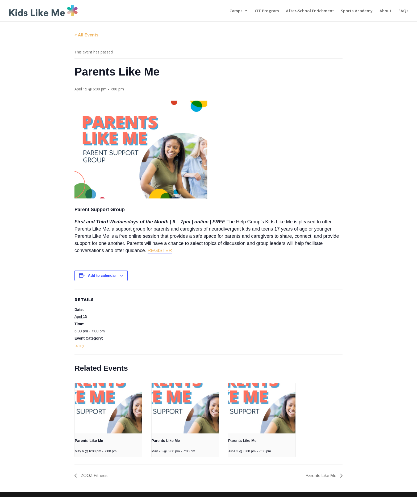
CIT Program (267, 11)
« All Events (86, 35)
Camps (236, 11)
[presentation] (108, 408)
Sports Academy (357, 11)
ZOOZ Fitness (93, 475)
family (79, 345)
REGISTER (160, 250)
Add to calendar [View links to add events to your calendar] (102, 275)
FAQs (403, 11)
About (385, 11)
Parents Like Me (89, 440)
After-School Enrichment (310, 11)
